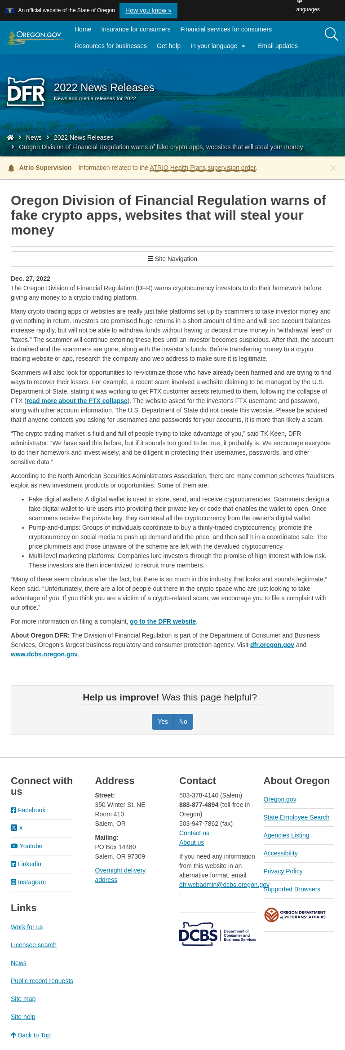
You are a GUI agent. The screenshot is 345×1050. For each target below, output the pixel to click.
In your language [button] (219, 46)
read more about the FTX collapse (77, 400)
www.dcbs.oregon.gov (44, 654)
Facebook (28, 810)
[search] (331, 37)
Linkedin (26, 864)
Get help (169, 45)
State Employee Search (297, 817)
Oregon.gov (280, 799)
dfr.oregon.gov (272, 644)
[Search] (331, 34)
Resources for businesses (111, 45)
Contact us (194, 833)
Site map (23, 998)
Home (83, 29)
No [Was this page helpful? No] (183, 721)
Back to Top (31, 1035)
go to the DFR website (163, 621)
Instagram (28, 882)
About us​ (191, 842)
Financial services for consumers (226, 29)
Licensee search (34, 944)
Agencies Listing (287, 835)
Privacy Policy (283, 871)
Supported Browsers (292, 889)
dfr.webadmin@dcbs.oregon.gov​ (224, 884)
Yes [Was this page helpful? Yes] (163, 721)
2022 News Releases (83, 137)
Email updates (280, 47)
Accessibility (281, 853)
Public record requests (42, 980)
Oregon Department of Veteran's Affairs (295, 915)
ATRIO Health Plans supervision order (203, 167)
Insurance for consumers (135, 29)
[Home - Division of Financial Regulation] (10, 137)
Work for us (27, 926)
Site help (23, 1016)
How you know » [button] (148, 10)
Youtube (27, 846)
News (34, 137)
